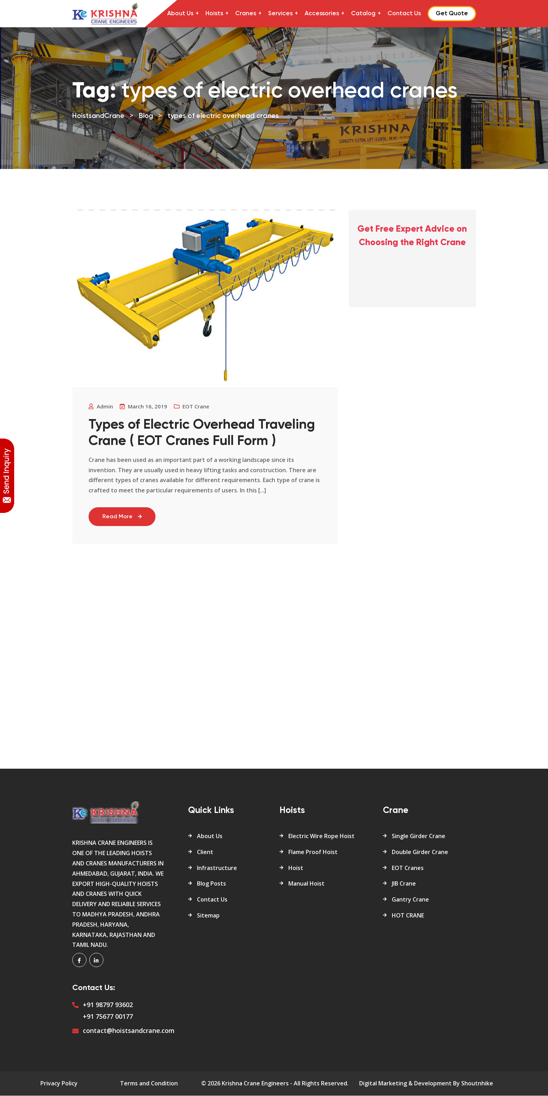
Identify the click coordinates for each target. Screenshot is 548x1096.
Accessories (322, 14)
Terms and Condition (149, 1084)
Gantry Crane (410, 900)
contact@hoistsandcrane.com (129, 1031)
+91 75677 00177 (108, 1016)
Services (280, 14)
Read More (123, 517)
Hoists (214, 14)
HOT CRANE (408, 916)
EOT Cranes (408, 868)
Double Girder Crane (420, 852)
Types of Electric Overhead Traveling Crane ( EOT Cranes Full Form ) (203, 433)
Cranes (245, 14)
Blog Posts (211, 884)
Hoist (295, 868)
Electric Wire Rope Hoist (321, 836)
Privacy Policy (59, 1084)
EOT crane (197, 406)
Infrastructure (217, 868)
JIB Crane (404, 884)
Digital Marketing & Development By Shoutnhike (426, 1084)
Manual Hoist (306, 884)
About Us (180, 14)
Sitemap (208, 916)
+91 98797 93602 (108, 1005)
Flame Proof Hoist (313, 852)
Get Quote (452, 14)
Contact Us (404, 14)
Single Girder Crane (418, 836)
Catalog (363, 14)
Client (205, 852)
